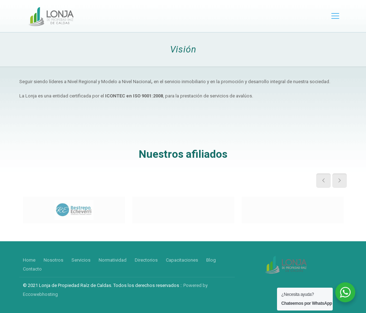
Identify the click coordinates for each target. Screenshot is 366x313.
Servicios (80, 260)
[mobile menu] (335, 16)
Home (29, 260)
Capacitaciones (182, 260)
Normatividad (113, 260)
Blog (211, 260)
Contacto (32, 269)
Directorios (146, 260)
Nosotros (53, 260)
